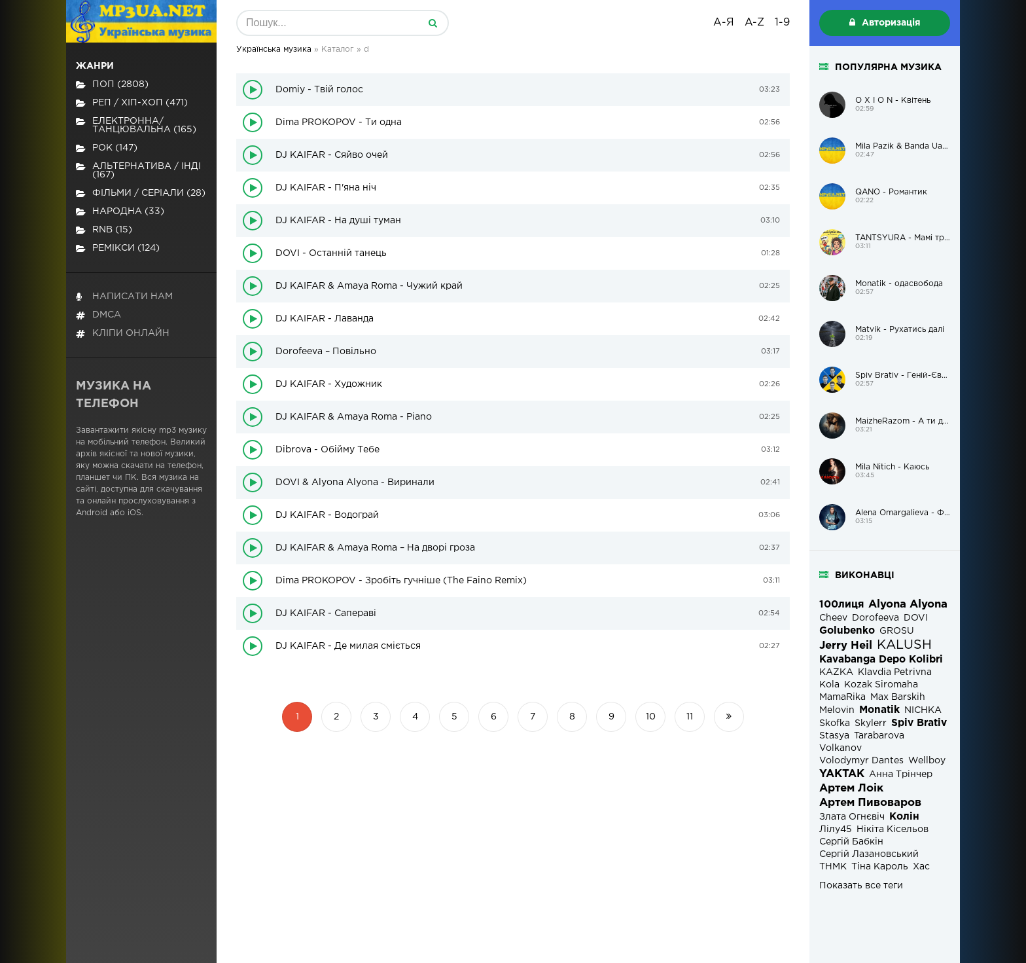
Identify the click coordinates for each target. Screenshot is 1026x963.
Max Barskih (897, 697)
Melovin (837, 710)
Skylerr (871, 723)
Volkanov (840, 748)
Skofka (834, 723)
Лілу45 (835, 829)
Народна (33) (120, 212)
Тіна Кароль (879, 867)
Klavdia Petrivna (895, 672)
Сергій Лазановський (869, 854)
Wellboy (927, 761)
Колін (904, 816)
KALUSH (904, 645)
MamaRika (842, 697)
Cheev (833, 618)
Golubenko (847, 631)
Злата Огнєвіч (852, 817)
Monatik (879, 710)
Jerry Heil (845, 646)
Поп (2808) (112, 85)
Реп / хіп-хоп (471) (132, 103)
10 (651, 717)
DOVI (916, 618)
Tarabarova (879, 736)
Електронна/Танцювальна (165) (136, 125)
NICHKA (923, 710)
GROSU (896, 631)
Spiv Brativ (919, 723)
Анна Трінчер (900, 774)
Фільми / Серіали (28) (140, 193)
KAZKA (836, 672)
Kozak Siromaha (881, 685)
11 (689, 717)
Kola (829, 685)
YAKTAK (841, 774)
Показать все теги (861, 886)
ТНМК (833, 867)
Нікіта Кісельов (893, 829)
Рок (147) (106, 148)
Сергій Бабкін (851, 842)
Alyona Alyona (907, 604)
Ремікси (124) (118, 248)
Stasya (834, 736)
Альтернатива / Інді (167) (138, 170)
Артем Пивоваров (870, 803)
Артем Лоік (851, 788)
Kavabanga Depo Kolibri (881, 659)
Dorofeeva (875, 618)
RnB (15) (104, 230)
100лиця (841, 604)
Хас (921, 867)
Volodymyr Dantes (861, 761)
